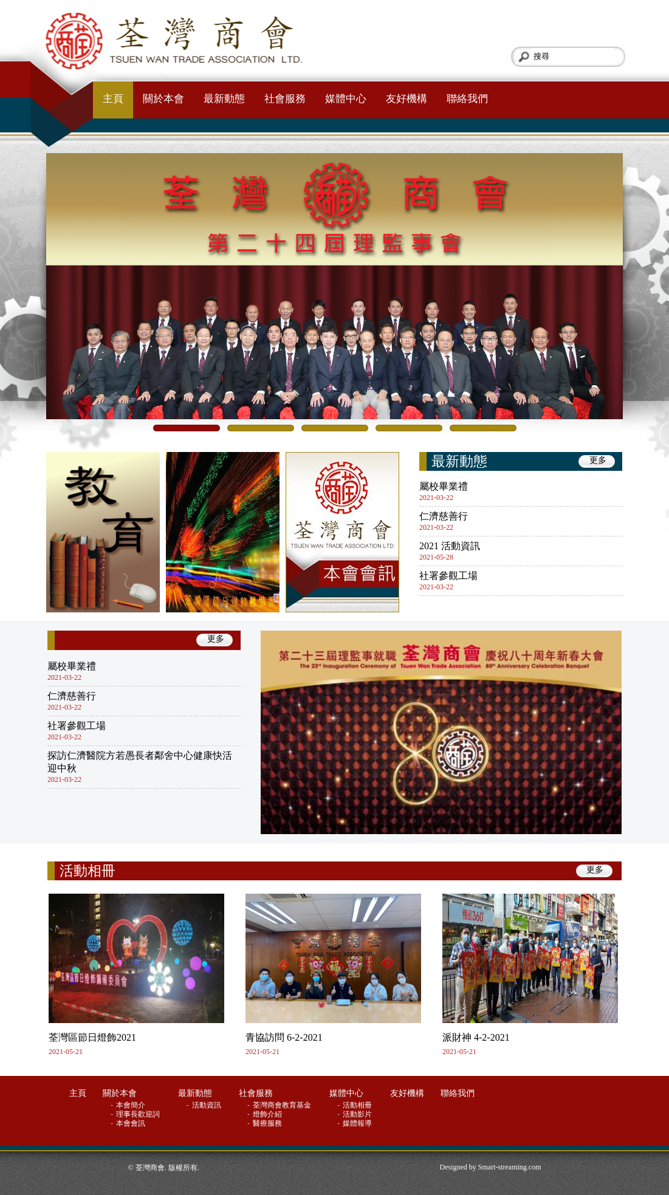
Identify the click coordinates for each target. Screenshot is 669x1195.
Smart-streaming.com (509, 1167)
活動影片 (358, 1114)
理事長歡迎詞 (139, 1114)
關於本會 (163, 98)
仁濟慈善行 (443, 516)
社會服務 (285, 98)
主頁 (113, 98)
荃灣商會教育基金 (283, 1105)
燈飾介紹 (268, 1114)
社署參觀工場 (448, 575)
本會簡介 (131, 1105)
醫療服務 (268, 1123)
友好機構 (406, 98)
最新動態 (224, 98)
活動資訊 (207, 1105)
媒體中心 (345, 98)
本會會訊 (131, 1123)
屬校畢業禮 (443, 486)
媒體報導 (358, 1123)
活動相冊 (87, 870)
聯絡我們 (467, 98)
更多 (597, 460)
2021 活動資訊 (449, 546)
